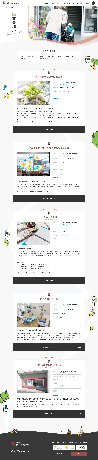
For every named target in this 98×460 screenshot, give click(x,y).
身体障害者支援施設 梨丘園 (28, 56)
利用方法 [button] (61, 172)
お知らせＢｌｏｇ (49, 129)
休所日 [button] (61, 170)
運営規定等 (55, 98)
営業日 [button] (61, 316)
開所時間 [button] (61, 169)
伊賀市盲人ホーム (26, 59)
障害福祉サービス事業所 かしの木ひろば (51, 56)
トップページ (4, 7)
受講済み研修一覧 (63, 389)
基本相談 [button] (61, 382)
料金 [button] (60, 317)
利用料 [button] (61, 173)
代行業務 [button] (61, 385)
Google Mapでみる (64, 83)
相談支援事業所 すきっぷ (47, 59)
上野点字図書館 (71, 56)
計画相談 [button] (61, 384)
